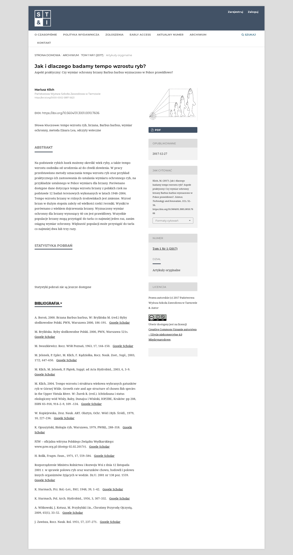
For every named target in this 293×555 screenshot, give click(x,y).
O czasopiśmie (46, 34)
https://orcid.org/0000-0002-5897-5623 (54, 97)
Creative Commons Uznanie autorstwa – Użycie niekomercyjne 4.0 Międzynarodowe (173, 334)
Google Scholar (119, 322)
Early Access (140, 34)
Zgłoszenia (114, 34)
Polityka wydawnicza (81, 34)
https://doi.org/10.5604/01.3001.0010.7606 (70, 113)
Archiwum (198, 34)
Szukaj (249, 34)
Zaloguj (253, 11)
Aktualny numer (170, 34)
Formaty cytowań (166, 220)
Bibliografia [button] (48, 303)
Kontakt (44, 42)
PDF (157, 130)
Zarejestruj (235, 11)
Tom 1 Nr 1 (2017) (92, 55)
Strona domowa (47, 55)
